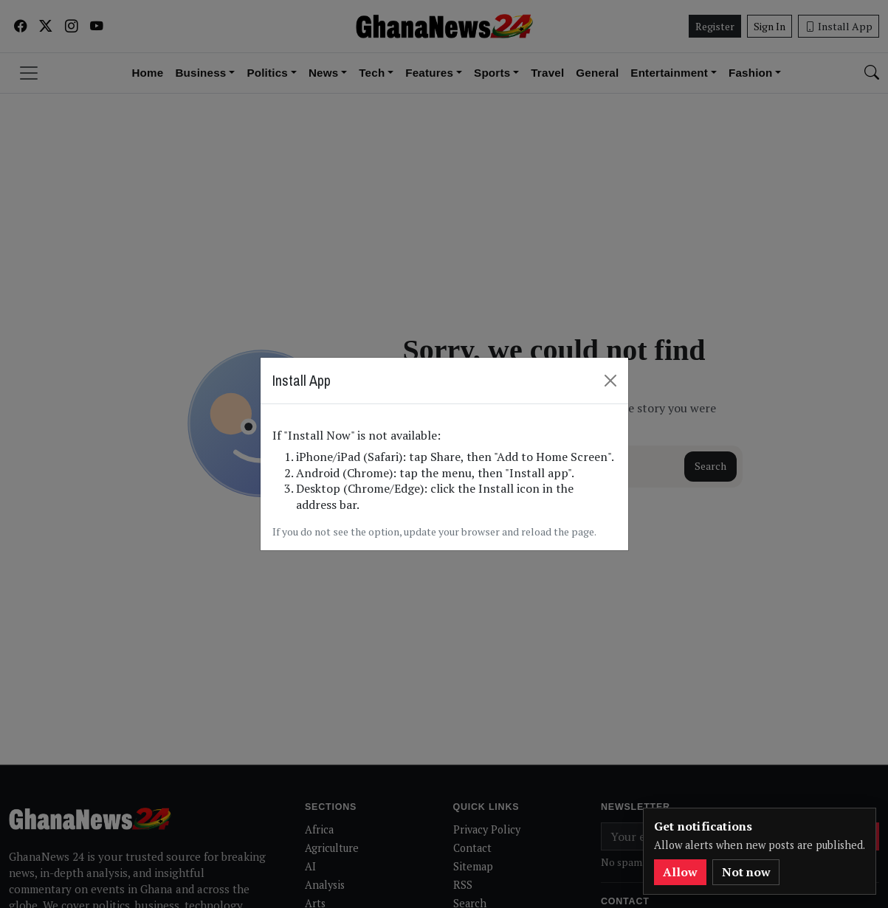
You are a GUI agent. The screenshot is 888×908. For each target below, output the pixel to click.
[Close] (610, 380)
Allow (680, 872)
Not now (746, 872)
